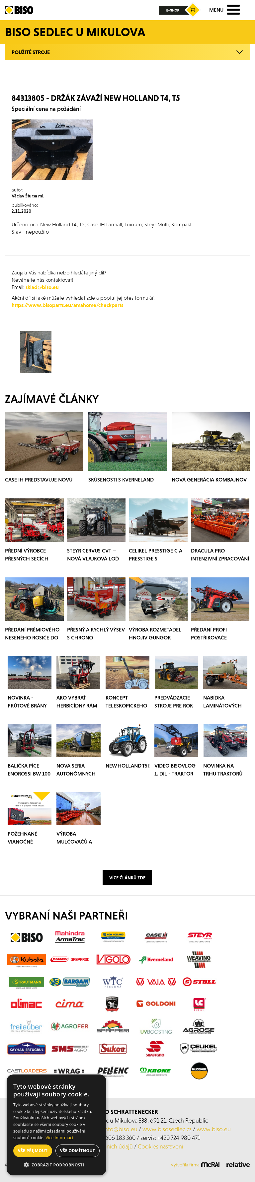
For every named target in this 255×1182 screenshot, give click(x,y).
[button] (56, 1165)
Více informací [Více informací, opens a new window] (59, 1138)
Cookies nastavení (160, 1146)
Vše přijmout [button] (32, 1150)
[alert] (56, 1124)
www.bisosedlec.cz (167, 1129)
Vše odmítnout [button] (77, 1150)
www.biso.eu (214, 1129)
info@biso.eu (120, 1129)
